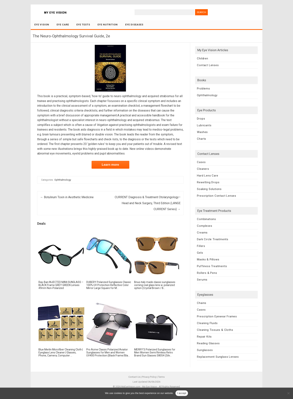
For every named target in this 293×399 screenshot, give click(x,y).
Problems (203, 88)
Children (202, 58)
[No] (288, 393)
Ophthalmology (62, 179)
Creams (202, 232)
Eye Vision (41, 24)
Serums (202, 279)
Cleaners (203, 169)
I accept (181, 393)
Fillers (201, 246)
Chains (201, 303)
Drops (201, 118)
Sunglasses (205, 350)
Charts (201, 138)
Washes (202, 132)
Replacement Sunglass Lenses (218, 356)
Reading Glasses (208, 343)
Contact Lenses (208, 65)
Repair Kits (204, 336)
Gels (200, 252)
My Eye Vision (149, 386)
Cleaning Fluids (207, 323)
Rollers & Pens (207, 273)
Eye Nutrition (108, 24)
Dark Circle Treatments (212, 239)
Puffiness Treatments (212, 266)
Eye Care (63, 24)
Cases (201, 162)
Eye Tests (83, 24)
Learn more (110, 164)
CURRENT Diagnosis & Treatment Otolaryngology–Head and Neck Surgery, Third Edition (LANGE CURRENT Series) (148, 203)
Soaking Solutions (209, 189)
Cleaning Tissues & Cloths (215, 330)
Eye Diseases (134, 24)
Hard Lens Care (207, 175)
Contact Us (134, 376)
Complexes (204, 226)
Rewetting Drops (208, 182)
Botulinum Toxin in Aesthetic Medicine (67, 197)
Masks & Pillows (208, 259)
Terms (161, 376)
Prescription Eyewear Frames (217, 316)
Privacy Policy (149, 376)
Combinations (206, 219)
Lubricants (204, 125)
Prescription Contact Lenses (216, 195)
